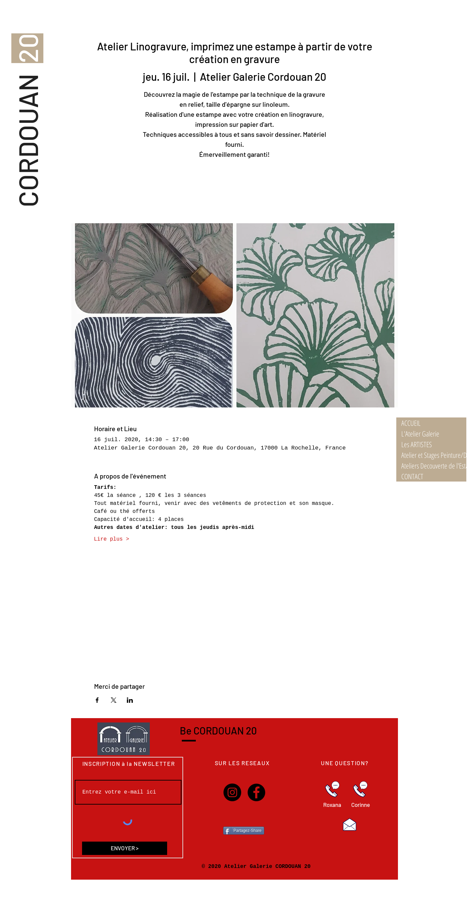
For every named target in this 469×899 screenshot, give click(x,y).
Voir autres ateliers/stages (234, 192)
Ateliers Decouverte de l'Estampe (433, 466)
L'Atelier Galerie (420, 433)
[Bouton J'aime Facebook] (244, 816)
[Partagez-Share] (243, 831)
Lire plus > (111, 539)
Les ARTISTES (416, 444)
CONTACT (412, 476)
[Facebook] (256, 792)
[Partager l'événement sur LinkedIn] (130, 700)
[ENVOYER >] (124, 848)
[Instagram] (232, 792)
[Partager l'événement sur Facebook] (97, 700)
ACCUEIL (411, 423)
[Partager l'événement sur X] (113, 700)
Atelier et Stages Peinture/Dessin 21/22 (433, 455)
